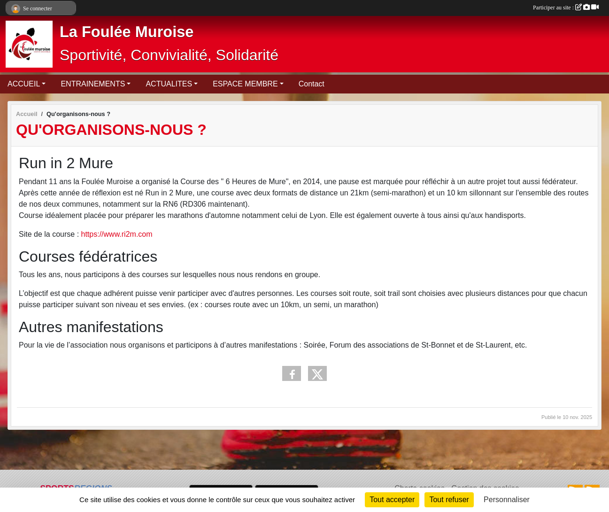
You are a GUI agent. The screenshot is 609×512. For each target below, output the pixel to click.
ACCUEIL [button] (24, 84)
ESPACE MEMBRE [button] (245, 84)
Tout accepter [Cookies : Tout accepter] (392, 500)
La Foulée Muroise (126, 31)
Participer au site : (566, 7)
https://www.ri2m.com (117, 234)
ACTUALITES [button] (169, 84)
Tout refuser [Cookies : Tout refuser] (449, 500)
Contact (311, 84)
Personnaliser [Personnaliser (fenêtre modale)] (507, 500)
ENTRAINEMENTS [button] (93, 84)
